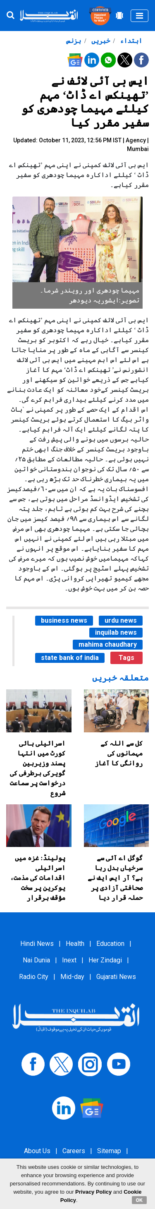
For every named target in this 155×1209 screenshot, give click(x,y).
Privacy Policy (93, 1192)
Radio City (33, 977)
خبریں (100, 40)
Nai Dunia (36, 960)
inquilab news (116, 632)
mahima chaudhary (108, 644)
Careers (73, 1151)
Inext (69, 960)
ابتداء (130, 40)
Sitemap (109, 1151)
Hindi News (37, 944)
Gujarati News (116, 977)
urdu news (121, 620)
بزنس (73, 40)
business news (64, 620)
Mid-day (72, 977)
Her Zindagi (105, 960)
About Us (37, 1151)
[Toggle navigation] (139, 16)
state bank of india (70, 658)
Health (75, 944)
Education (110, 944)
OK (139, 1199)
